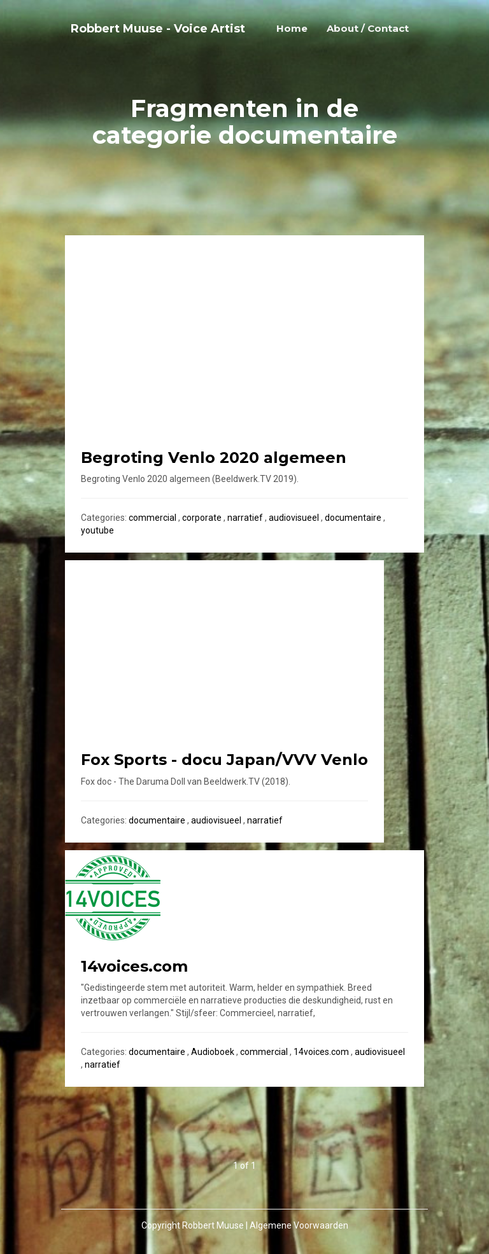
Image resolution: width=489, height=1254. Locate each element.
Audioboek (212, 1052)
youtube (97, 530)
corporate (202, 518)
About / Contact (368, 28)
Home (292, 28)
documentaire (353, 518)
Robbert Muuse (213, 1225)
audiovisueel (294, 518)
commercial (152, 518)
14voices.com (321, 1052)
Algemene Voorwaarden (299, 1225)
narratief (245, 518)
